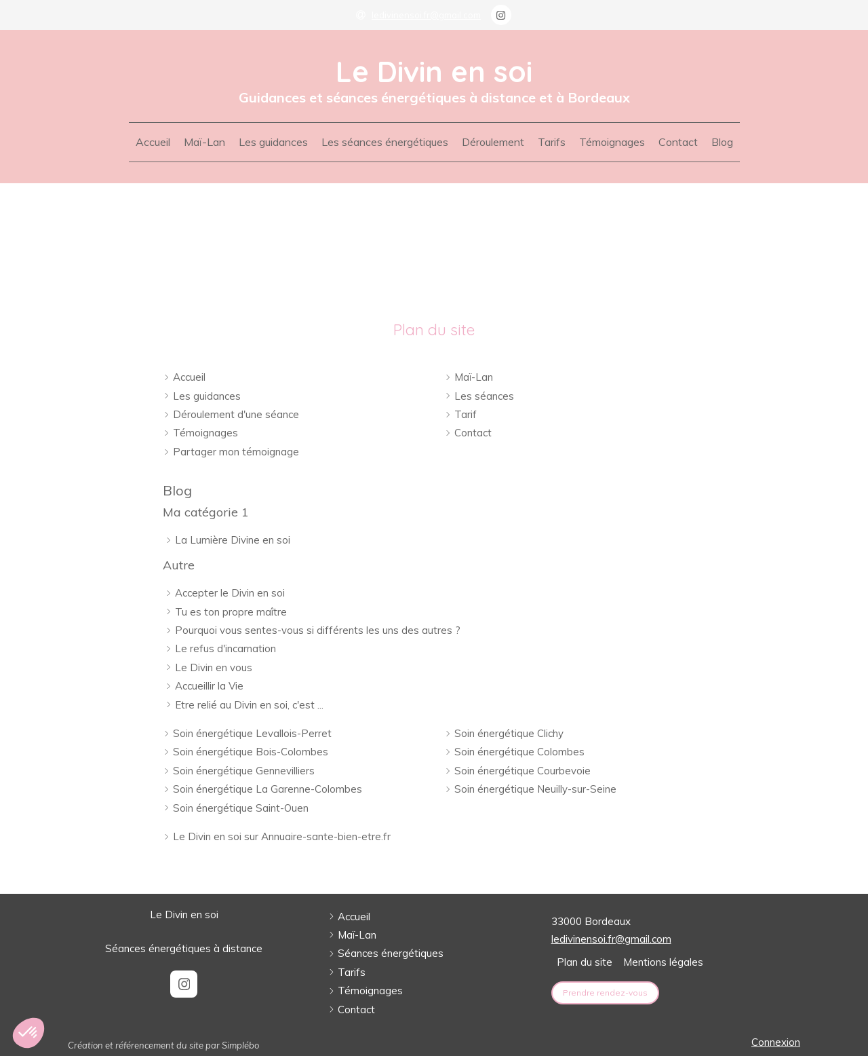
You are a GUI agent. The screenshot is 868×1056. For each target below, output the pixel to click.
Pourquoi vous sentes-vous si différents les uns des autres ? (317, 630)
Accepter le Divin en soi (230, 592)
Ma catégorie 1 (206, 512)
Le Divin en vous (213, 667)
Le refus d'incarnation (225, 648)
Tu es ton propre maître (231, 611)
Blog (177, 490)
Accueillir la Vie (209, 685)
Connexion (775, 1042)
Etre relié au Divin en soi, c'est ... (249, 704)
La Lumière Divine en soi (232, 539)
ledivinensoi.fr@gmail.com (611, 938)
